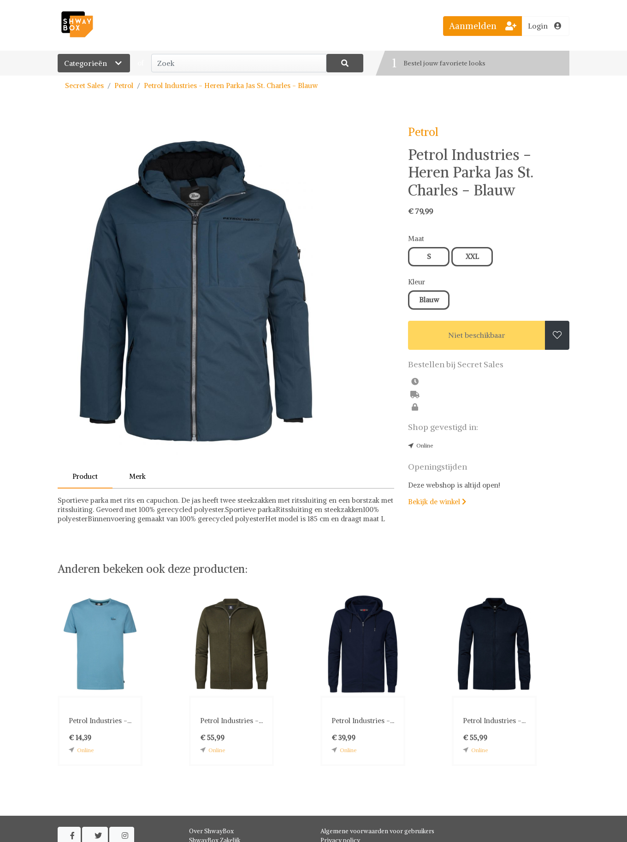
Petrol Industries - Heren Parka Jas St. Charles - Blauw (231, 85)
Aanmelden (482, 25)
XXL (472, 256)
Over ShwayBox (211, 831)
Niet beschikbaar (476, 335)
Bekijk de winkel (437, 501)
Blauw (429, 299)
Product (85, 476)
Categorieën (94, 63)
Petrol (123, 85)
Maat (416, 238)
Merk (137, 476)
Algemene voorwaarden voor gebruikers (377, 831)
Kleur (416, 281)
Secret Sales (84, 85)
